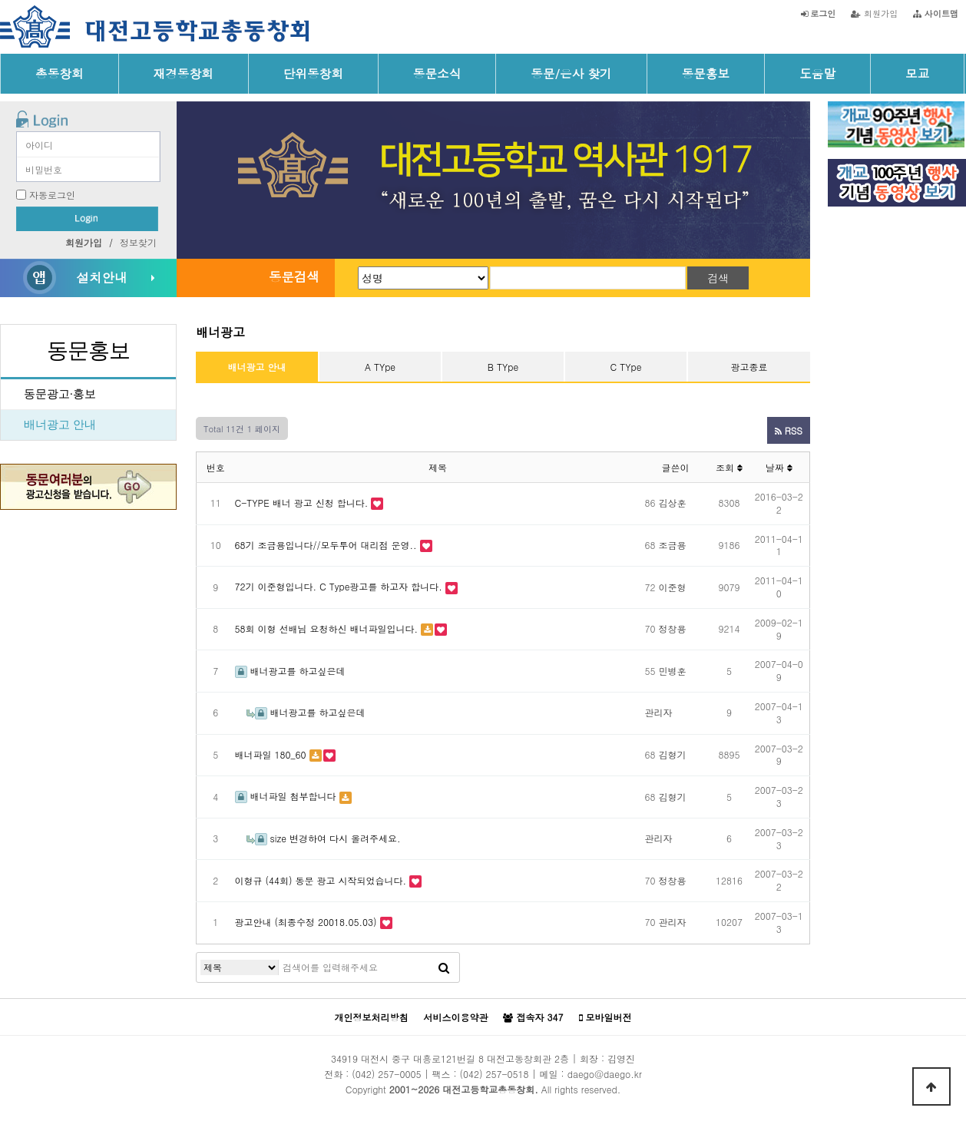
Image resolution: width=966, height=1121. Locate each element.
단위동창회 (313, 72)
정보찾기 (138, 242)
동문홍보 (706, 72)
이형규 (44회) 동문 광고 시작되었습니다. (321, 880)
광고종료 (749, 366)
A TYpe (380, 366)
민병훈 (672, 670)
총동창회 (59, 72)
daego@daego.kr (604, 1073)
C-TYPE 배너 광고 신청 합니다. (302, 502)
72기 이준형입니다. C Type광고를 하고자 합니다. (338, 586)
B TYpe (503, 366)
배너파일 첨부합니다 (285, 795)
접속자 (533, 1017)
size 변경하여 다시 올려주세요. (323, 838)
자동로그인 (52, 194)
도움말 (817, 72)
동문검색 (294, 276)
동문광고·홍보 (60, 394)
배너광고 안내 (60, 424)
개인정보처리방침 (371, 1017)
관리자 (659, 712)
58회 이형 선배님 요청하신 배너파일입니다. (326, 628)
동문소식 (437, 72)
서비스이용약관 (455, 1017)
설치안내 (101, 277)
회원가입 (874, 13)
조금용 (672, 544)
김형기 (672, 754)
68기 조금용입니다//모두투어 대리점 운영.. (326, 544)
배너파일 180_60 (270, 754)
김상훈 (672, 502)
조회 (729, 467)
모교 (917, 72)
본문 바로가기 (0, 0)
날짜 (779, 467)
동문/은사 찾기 (571, 72)
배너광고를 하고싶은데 (290, 670)
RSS (788, 430)
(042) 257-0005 (386, 1073)
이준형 (672, 587)
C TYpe (626, 366)
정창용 (672, 628)
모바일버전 (605, 1017)
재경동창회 (183, 72)
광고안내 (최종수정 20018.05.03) (306, 921)
